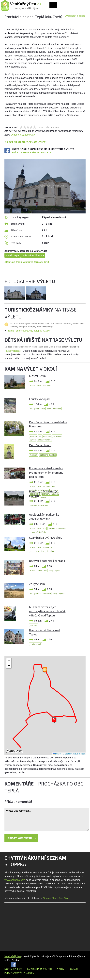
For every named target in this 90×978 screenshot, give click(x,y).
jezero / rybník (36, 570)
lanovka (33, 436)
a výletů (47, 969)
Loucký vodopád (39, 399)
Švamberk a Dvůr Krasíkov (45, 537)
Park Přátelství (12, 350)
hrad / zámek (35, 644)
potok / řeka (39, 409)
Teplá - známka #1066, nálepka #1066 (29, 330)
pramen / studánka (38, 532)
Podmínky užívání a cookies (19, 973)
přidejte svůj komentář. (23, 134)
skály (49, 409)
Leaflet (57, 754)
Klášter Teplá (37, 375)
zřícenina (50, 551)
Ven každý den (12, 956)
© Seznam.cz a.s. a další (74, 754)
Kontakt (73, 969)
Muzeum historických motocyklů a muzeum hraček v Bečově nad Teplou (47, 611)
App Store (64, 898)
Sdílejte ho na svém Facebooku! (31, 152)
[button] (54, 720)
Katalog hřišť (34, 969)
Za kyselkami (37, 583)
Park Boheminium (40, 445)
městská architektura (33, 255)
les (31, 409)
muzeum (47, 385)
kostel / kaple (12, 255)
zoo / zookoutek (44, 440)
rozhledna (57, 436)
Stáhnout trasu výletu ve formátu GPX (26, 262)
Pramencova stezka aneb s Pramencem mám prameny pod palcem (46, 472)
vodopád (57, 409)
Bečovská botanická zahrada (47, 560)
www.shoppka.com (14, 879)
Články (60, 969)
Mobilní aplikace (13, 969)
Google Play (49, 898)
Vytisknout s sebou (75, 15)
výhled (33, 440)
